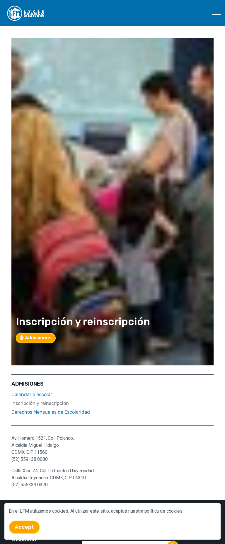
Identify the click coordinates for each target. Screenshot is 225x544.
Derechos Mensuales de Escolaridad (50, 412)
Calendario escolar (31, 394)
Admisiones (35, 335)
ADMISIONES (27, 384)
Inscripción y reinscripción (40, 403)
